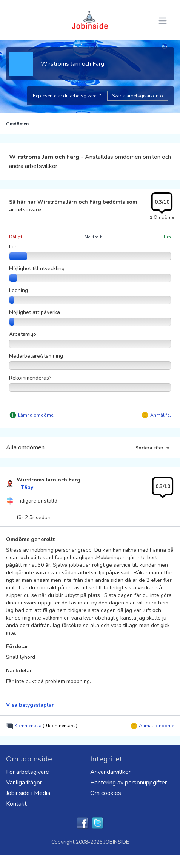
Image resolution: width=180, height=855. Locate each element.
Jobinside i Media (28, 793)
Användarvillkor (110, 772)
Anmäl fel (160, 415)
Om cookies (105, 793)
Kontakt (16, 804)
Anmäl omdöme (152, 726)
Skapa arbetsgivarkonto (137, 96)
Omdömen (17, 124)
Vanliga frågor (24, 782)
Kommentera (41, 726)
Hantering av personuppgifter (128, 782)
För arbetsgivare (27, 772)
